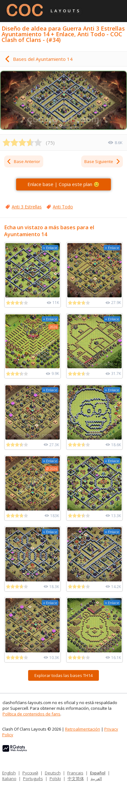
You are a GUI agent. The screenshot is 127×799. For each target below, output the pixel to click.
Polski (55, 778)
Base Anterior (23, 161)
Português (33, 778)
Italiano (9, 778)
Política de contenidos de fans (31, 714)
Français (75, 773)
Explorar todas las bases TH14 (63, 675)
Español (98, 773)
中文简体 (76, 778)
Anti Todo (63, 207)
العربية (96, 778)
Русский (30, 773)
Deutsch (53, 773)
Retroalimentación (82, 729)
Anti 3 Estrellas (27, 207)
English (9, 773)
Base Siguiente (102, 161)
